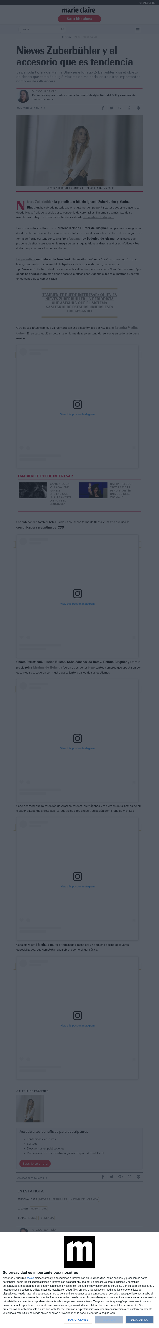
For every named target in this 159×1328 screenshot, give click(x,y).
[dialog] (79, 1280)
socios (30, 1278)
